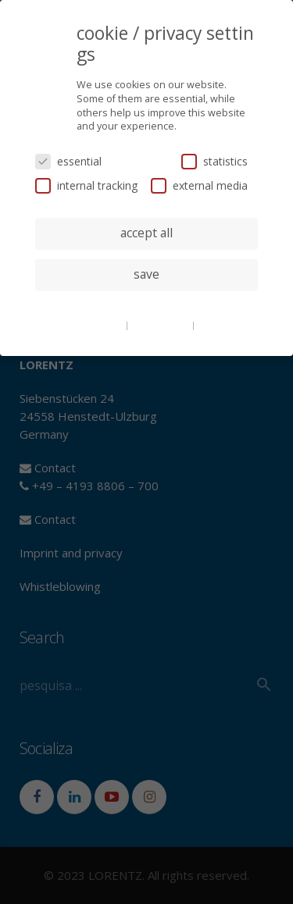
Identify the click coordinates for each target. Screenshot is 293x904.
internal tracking (86, 185)
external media (199, 185)
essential (68, 161)
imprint (214, 324)
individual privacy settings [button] (146, 306)
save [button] (146, 274)
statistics (214, 161)
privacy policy (161, 324)
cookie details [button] (93, 324)
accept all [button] (146, 232)
